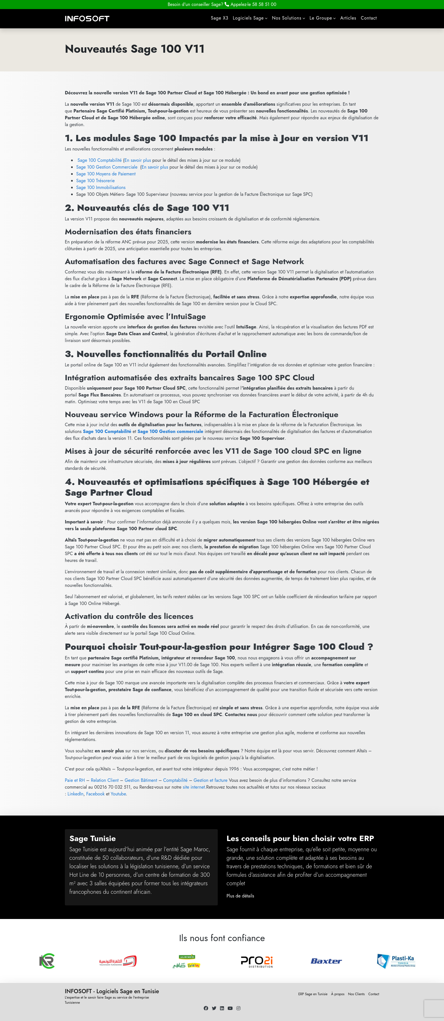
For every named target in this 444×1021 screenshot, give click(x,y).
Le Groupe (320, 18)
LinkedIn (76, 794)
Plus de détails (240, 896)
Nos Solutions (286, 18)
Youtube (118, 794)
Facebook (95, 794)
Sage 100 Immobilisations (100, 187)
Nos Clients (356, 994)
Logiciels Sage (248, 18)
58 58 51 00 (250, 4)
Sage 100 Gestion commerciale (170, 431)
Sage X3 (220, 18)
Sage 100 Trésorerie (95, 180)
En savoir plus (137, 160)
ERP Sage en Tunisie (313, 994)
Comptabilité (175, 780)
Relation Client (105, 780)
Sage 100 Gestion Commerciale (106, 167)
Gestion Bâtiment (141, 780)
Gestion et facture (211, 780)
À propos (337, 994)
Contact (369, 18)
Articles (348, 18)
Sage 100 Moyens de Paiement (105, 174)
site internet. (194, 787)
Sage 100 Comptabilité (100, 160)
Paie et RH (75, 780)
